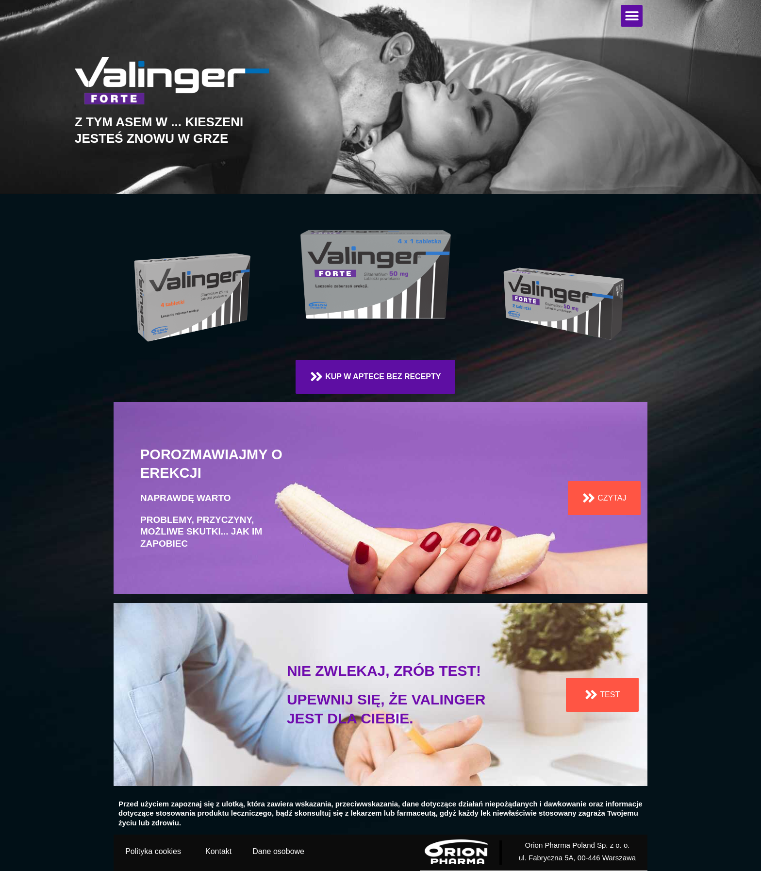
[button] (632, 16)
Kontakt (218, 851)
